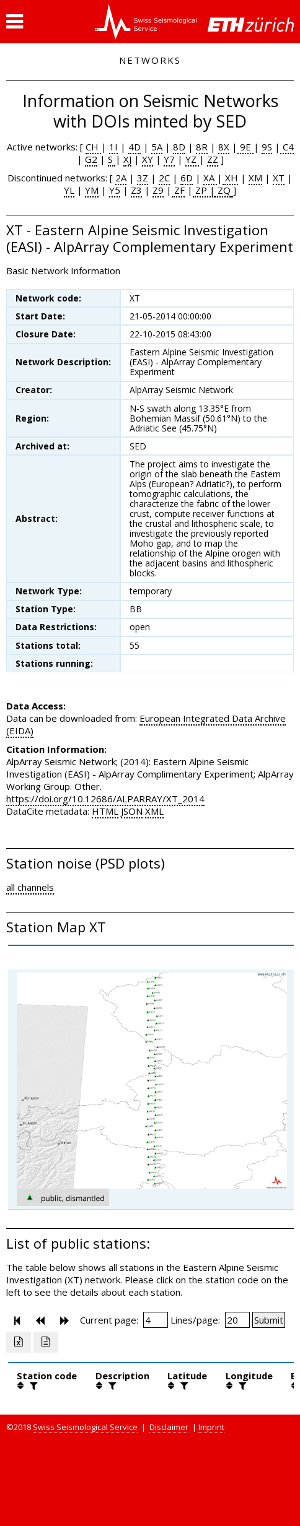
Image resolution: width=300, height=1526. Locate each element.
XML (154, 811)
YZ (192, 159)
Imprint (211, 1427)
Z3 (136, 190)
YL (69, 190)
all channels (30, 887)
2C (164, 177)
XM (255, 177)
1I (113, 147)
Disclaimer (168, 1427)
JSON (132, 811)
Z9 (158, 190)
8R (202, 147)
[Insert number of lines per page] (237, 1320)
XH (230, 177)
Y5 (114, 190)
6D (186, 177)
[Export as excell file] (18, 1342)
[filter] (32, 1385)
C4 (287, 147)
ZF (178, 190)
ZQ (223, 190)
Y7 (169, 159)
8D (179, 147)
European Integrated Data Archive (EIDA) (146, 724)
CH (93, 147)
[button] (14, 22)
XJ (127, 159)
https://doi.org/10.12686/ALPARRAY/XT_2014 (105, 798)
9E (245, 147)
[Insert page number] (155, 1320)
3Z (142, 177)
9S (267, 147)
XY (147, 159)
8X (223, 147)
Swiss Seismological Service (85, 1427)
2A (120, 177)
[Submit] (268, 1320)
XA (210, 177)
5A (156, 147)
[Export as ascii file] (45, 1342)
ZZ (212, 159)
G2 (91, 159)
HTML (105, 811)
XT (279, 177)
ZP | (204, 190)
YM (92, 190)
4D (134, 147)
